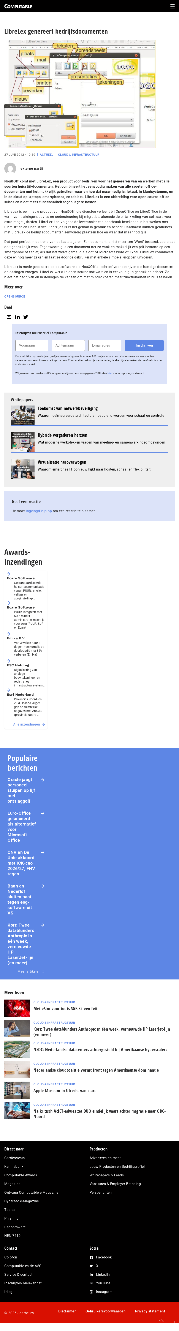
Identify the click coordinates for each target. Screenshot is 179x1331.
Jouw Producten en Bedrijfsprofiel (117, 1167)
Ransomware (14, 1227)
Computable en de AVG (22, 1266)
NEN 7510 (12, 1236)
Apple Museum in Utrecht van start (64, 1090)
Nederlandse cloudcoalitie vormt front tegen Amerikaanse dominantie (96, 1070)
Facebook (104, 1257)
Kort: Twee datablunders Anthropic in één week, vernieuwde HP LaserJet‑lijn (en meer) (21, 943)
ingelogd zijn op (39, 511)
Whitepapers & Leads (107, 1175)
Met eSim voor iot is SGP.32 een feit (65, 1008)
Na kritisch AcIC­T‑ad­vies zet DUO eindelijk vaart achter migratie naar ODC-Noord (99, 1113)
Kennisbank (13, 1167)
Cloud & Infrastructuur (79, 154)
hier (110, 373)
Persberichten (101, 1192)
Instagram (104, 1292)
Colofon (10, 1257)
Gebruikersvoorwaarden (106, 1311)
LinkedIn (103, 1274)
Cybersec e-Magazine (21, 1201)
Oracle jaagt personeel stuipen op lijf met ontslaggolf (21, 790)
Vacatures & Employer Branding (115, 1184)
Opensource (14, 296)
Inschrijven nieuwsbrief (23, 1283)
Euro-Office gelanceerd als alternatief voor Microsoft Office (22, 827)
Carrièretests (14, 1158)
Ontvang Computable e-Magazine (31, 1192)
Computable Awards (20, 1175)
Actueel (47, 154)
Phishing (11, 1218)
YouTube (103, 1283)
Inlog (8, 1292)
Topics (9, 1210)
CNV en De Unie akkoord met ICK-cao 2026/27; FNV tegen (21, 863)
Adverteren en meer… (106, 1158)
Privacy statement (150, 1311)
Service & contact (18, 1274)
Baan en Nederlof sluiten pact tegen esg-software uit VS (20, 899)
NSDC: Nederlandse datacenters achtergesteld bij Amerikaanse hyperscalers (100, 1049)
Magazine (12, 1184)
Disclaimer (67, 1311)
